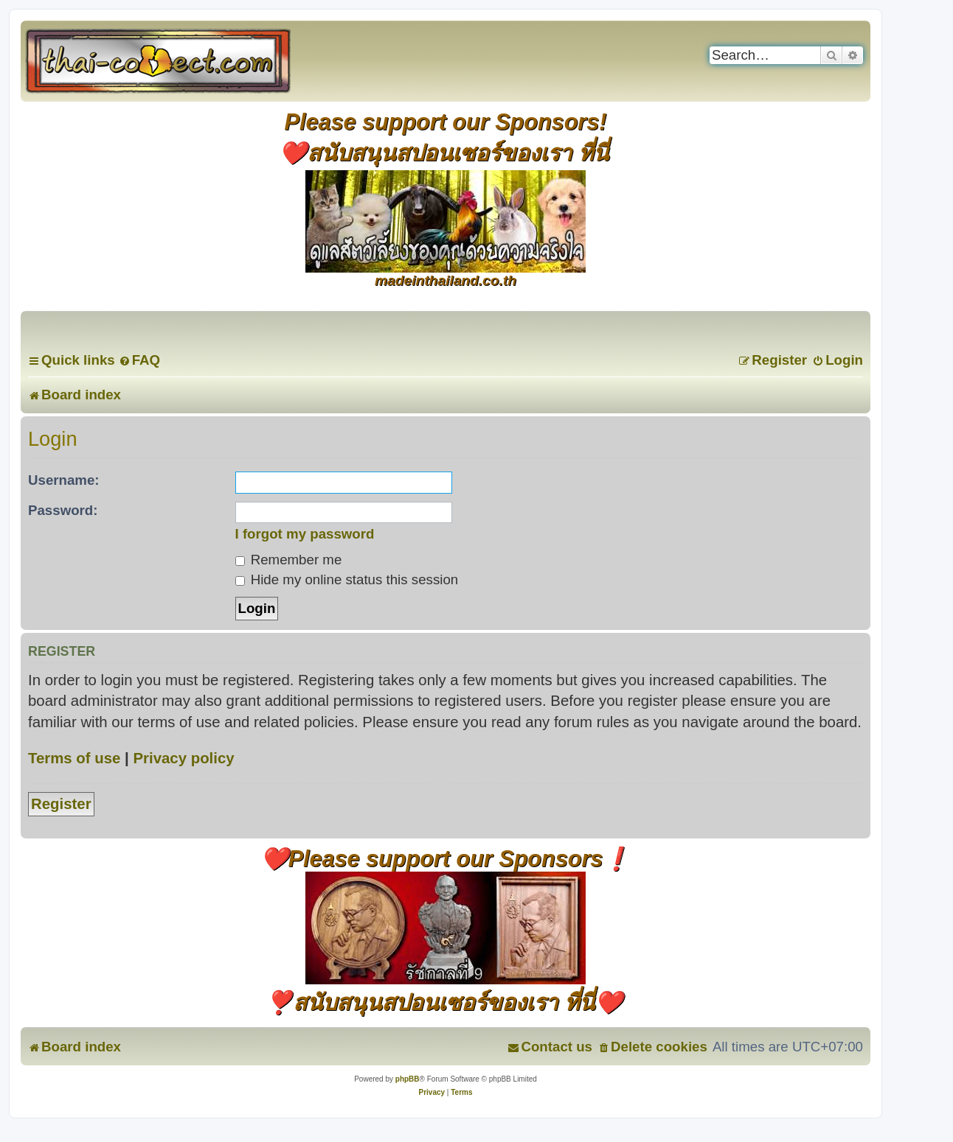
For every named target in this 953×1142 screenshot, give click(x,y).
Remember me (288, 559)
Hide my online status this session (347, 579)
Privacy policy (183, 758)
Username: (64, 480)
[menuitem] (139, 360)
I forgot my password (305, 534)
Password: (63, 510)
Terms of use (74, 758)
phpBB (407, 1079)
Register (61, 804)
